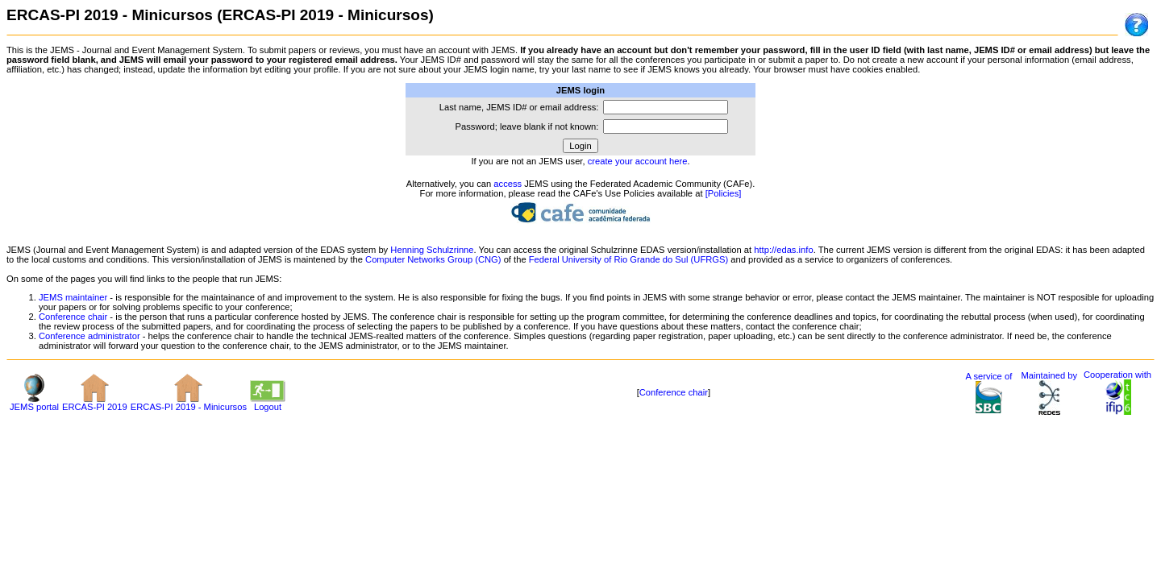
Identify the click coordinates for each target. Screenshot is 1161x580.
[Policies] (723, 193)
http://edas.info (783, 250)
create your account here (638, 161)
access (507, 183)
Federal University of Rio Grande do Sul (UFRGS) (628, 259)
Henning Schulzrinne (431, 250)
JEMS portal (34, 403)
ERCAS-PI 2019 (94, 403)
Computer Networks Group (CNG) (433, 259)
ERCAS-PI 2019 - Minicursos (189, 403)
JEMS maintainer (73, 297)
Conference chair (73, 316)
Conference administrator (89, 336)
